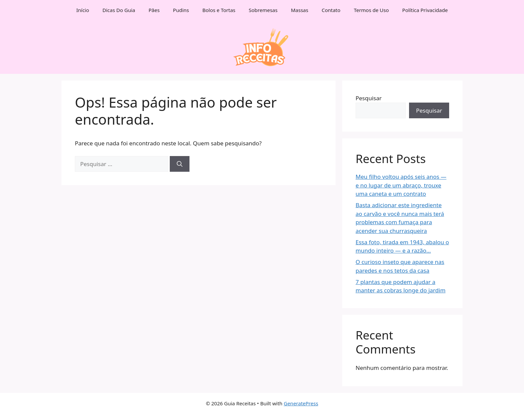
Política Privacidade (425, 10)
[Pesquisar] (179, 164)
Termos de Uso (371, 10)
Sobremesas (263, 10)
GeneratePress (301, 403)
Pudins (181, 10)
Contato (330, 10)
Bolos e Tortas (219, 10)
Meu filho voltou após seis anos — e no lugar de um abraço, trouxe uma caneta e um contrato (401, 185)
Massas (299, 10)
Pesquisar (369, 98)
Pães (153, 10)
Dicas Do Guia (119, 10)
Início (82, 10)
